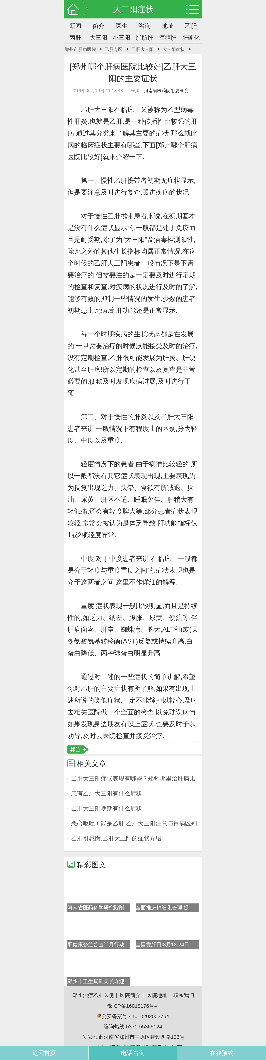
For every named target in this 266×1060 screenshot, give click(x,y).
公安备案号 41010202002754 (133, 1016)
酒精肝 (168, 37)
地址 (168, 26)
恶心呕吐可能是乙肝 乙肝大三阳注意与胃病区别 (134, 823)
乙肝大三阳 (143, 49)
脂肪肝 (145, 37)
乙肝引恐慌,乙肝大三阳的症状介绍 (116, 838)
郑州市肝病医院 (80, 49)
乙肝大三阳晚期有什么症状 (106, 808)
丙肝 (75, 37)
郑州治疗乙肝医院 (93, 995)
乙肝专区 (113, 49)
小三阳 (121, 37)
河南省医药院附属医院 (166, 90)
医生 (121, 26)
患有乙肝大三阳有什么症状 (106, 793)
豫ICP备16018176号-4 (133, 1006)
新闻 (75, 26)
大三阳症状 (174, 49)
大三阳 (98, 37)
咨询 (145, 26)
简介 (98, 26)
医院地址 (157, 995)
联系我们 (183, 995)
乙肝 (191, 26)
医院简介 (130, 995)
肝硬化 (191, 37)
